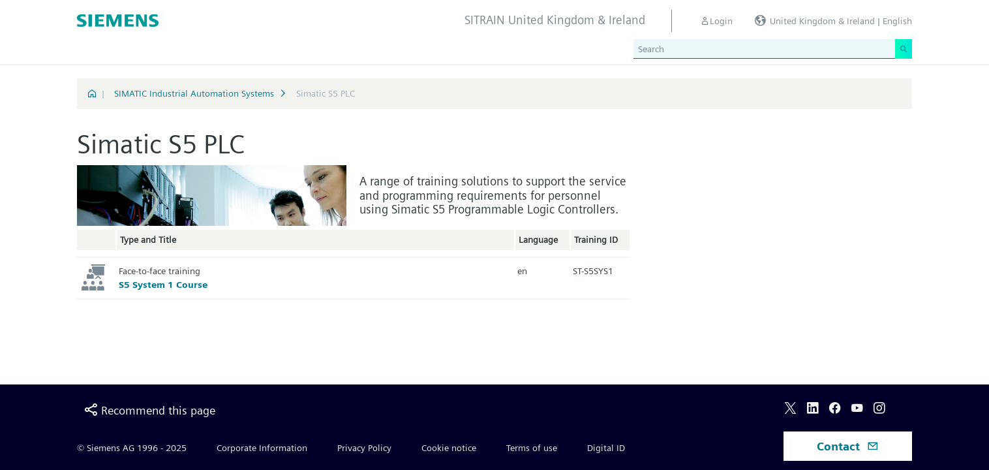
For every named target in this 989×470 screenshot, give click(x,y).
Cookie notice (448, 448)
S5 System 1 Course (163, 284)
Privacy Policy (364, 448)
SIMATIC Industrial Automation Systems (194, 93)
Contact (848, 446)
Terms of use (531, 448)
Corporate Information (262, 448)
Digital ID (606, 448)
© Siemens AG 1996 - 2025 (132, 448)
